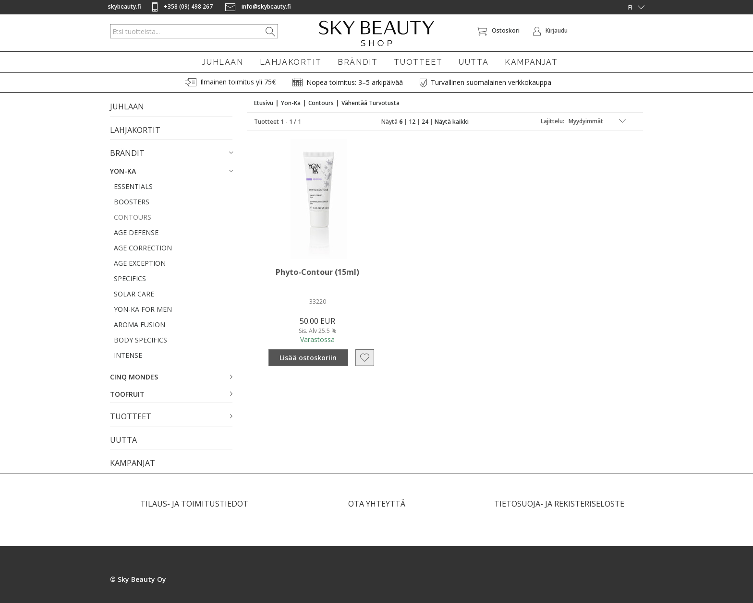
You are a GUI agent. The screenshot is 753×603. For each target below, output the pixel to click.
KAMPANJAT (531, 62)
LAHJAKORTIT (291, 62)
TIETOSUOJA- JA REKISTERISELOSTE (559, 503)
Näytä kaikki (452, 122)
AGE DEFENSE (136, 232)
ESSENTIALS (133, 186)
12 (412, 122)
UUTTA (473, 62)
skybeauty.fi (124, 6)
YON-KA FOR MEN (143, 309)
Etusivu (263, 103)
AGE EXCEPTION (140, 263)
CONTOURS (132, 217)
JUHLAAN (222, 62)
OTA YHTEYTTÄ (376, 503)
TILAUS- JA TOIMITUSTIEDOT (194, 503)
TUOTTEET (418, 62)
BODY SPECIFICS (140, 339)
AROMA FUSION (139, 324)
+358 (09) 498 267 (183, 6)
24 (425, 122)
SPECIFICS (130, 278)
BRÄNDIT (357, 62)
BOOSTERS (131, 201)
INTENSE (128, 355)
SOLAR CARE (134, 293)
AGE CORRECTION (143, 247)
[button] (171, 153)
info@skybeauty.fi (258, 6)
